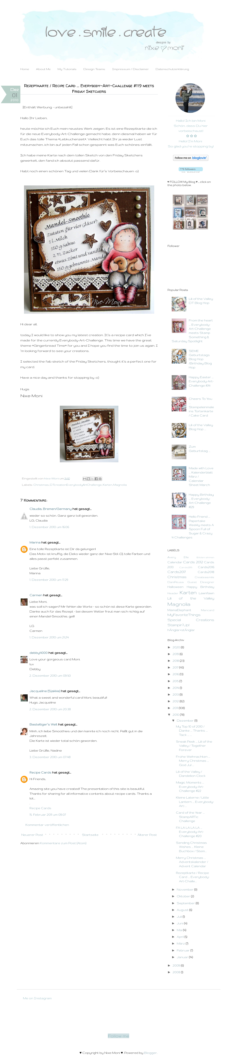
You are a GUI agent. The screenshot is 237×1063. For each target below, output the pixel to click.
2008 (177, 972)
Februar (183, 950)
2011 (176, 708)
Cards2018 (206, 572)
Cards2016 (206, 567)
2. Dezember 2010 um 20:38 (50, 709)
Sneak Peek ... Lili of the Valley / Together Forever (194, 746)
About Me (43, 69)
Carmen (35, 595)
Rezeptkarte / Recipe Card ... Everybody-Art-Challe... (193, 877)
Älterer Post (147, 834)
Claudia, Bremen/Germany (50, 509)
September (186, 903)
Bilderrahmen (205, 557)
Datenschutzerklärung (172, 69)
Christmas (41, 484)
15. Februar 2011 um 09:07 (47, 814)
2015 (176, 681)
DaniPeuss (175, 582)
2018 (176, 660)
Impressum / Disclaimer (130, 69)
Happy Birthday (200, 586)
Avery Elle (178, 557)
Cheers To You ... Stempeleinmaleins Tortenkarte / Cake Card (201, 407)
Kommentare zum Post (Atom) (63, 843)
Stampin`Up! (178, 625)
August (183, 910)
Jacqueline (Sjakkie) (44, 691)
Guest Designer (200, 582)
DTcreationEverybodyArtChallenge (76, 484)
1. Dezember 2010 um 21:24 (49, 637)
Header (172, 593)
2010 (176, 714)
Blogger (150, 1052)
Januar (183, 957)
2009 (177, 965)
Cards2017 (176, 572)
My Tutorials (67, 69)
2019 (176, 654)
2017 (176, 667)
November (185, 889)
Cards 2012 (193, 562)
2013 (176, 694)
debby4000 (38, 652)
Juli (180, 916)
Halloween (175, 586)
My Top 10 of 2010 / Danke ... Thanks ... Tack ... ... (192, 730)
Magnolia (120, 484)
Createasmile (204, 577)
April (181, 936)
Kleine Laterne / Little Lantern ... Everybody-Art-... (195, 802)
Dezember (185, 720)
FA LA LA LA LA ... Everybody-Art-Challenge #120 (190, 832)
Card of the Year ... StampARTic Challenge (190, 817)
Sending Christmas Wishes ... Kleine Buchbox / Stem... (191, 847)
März (181, 943)
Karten (107, 484)
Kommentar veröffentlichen (47, 824)
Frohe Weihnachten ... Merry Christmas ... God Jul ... (193, 761)
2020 (177, 647)
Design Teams (94, 69)
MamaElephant (179, 610)
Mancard (207, 610)
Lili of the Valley (190, 598)
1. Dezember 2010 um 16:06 (49, 527)
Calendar (174, 562)
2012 (176, 701)
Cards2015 (185, 567)
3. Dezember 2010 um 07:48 (50, 757)
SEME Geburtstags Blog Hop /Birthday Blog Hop (200, 359)
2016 (176, 674)
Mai (180, 930)
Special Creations (190, 620)
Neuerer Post (32, 834)
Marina (34, 542)
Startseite (90, 834)
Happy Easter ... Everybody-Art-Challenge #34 (201, 381)
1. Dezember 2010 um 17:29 (48, 579)
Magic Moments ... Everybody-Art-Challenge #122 (190, 786)
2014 (176, 687)
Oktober (184, 896)
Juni (180, 923)
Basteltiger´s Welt (43, 724)
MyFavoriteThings (184, 615)
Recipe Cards (40, 772)
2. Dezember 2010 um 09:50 (50, 675)
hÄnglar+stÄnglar (181, 630)
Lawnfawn (206, 593)
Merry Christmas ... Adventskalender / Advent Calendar (192, 862)
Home (24, 69)
